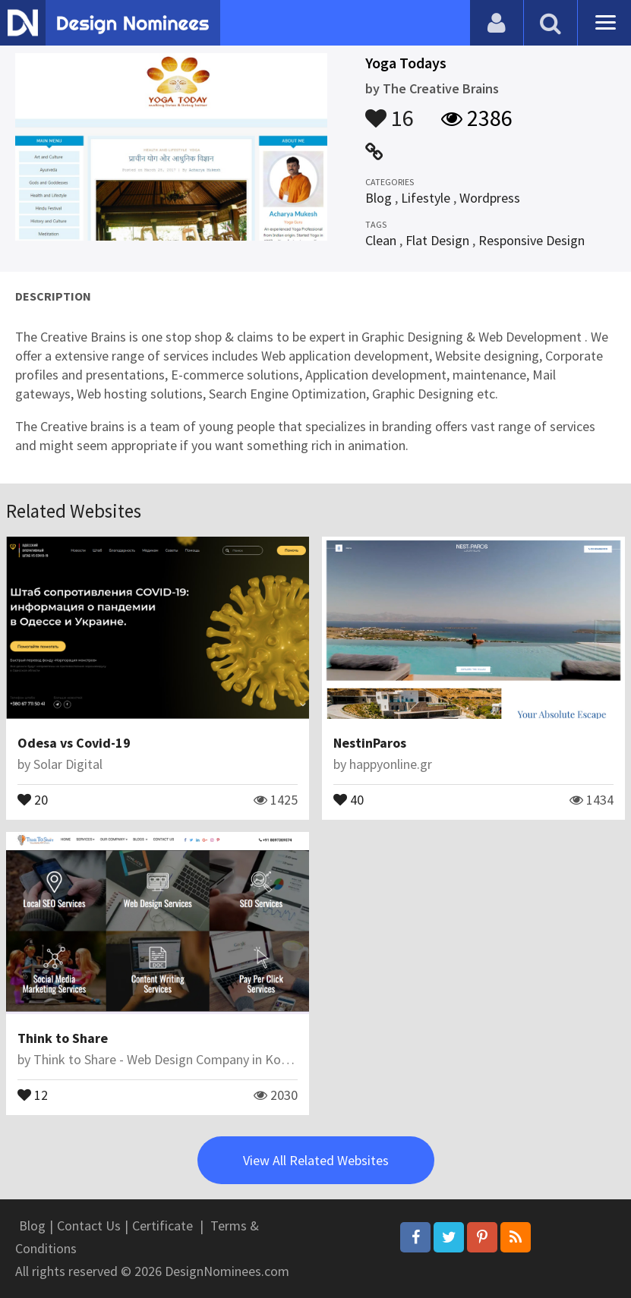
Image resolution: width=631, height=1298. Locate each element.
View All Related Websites (316, 1160)
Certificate (162, 1225)
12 (32, 1093)
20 (32, 798)
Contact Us (89, 1225)
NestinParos (369, 742)
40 (348, 798)
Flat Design (437, 240)
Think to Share (62, 1038)
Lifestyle (425, 197)
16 (389, 110)
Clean (380, 240)
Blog (378, 197)
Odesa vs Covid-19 (74, 742)
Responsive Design (531, 240)
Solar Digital (68, 764)
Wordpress (489, 197)
